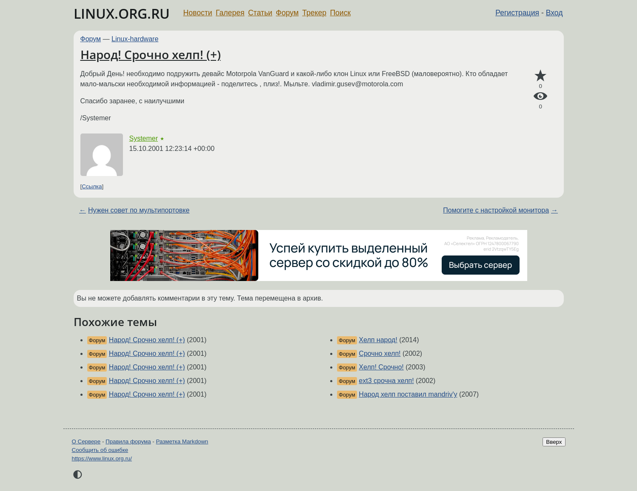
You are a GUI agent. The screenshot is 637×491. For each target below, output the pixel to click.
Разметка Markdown (182, 441)
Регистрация (517, 13)
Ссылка (92, 186)
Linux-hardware (134, 39)
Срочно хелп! (379, 353)
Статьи (260, 13)
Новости (197, 13)
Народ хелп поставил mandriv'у (408, 394)
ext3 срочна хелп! (386, 380)
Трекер (314, 13)
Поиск (340, 13)
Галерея (230, 13)
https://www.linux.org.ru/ (102, 458)
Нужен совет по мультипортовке (138, 210)
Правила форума (128, 441)
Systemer (143, 138)
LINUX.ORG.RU (122, 13)
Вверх (554, 442)
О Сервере (86, 441)
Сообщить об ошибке (100, 450)
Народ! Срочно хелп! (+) (150, 54)
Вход (554, 13)
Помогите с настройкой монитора (496, 210)
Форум (287, 13)
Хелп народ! (378, 339)
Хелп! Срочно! (381, 367)
